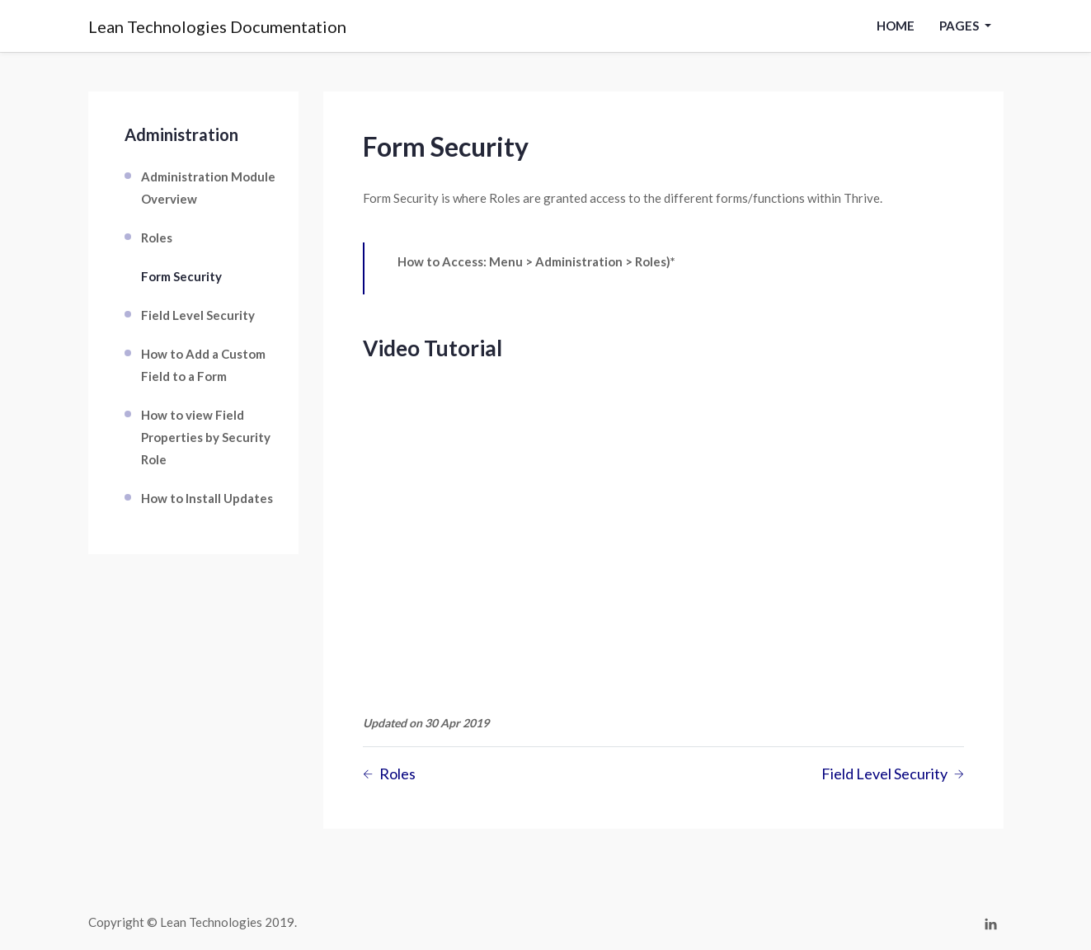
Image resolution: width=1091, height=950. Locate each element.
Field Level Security (198, 315)
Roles (156, 237)
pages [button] (960, 25)
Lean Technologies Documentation (217, 26)
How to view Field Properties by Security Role (205, 437)
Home (896, 25)
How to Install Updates (207, 498)
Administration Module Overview (208, 187)
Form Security (181, 276)
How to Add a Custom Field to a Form (203, 364)
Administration (181, 134)
